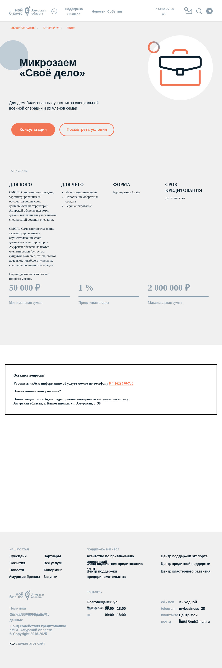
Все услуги (53, 563)
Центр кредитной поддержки (185, 564)
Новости (98, 11)
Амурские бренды (24, 577)
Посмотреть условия (87, 129)
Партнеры (52, 556)
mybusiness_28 (192, 608)
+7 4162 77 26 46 (163, 11)
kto (27, 643)
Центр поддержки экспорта (184, 556)
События (114, 11)
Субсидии (18, 556)
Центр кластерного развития (186, 571)
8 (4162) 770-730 (121, 383)
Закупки (50, 577)
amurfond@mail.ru (194, 621)
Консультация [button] (33, 129)
